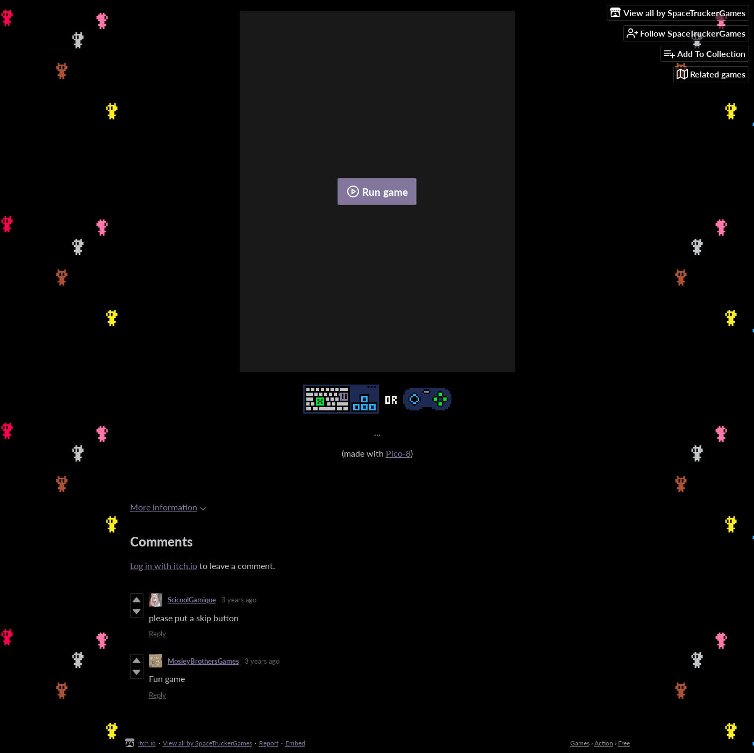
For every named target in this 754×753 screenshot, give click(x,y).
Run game (377, 191)
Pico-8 (398, 453)
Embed (295, 743)
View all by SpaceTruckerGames (207, 743)
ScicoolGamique (192, 599)
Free (624, 743)
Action (603, 743)
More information (168, 507)
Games (580, 743)
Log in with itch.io (163, 565)
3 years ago (238, 599)
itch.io (147, 743)
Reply (157, 633)
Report (268, 743)
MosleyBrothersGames (203, 661)
